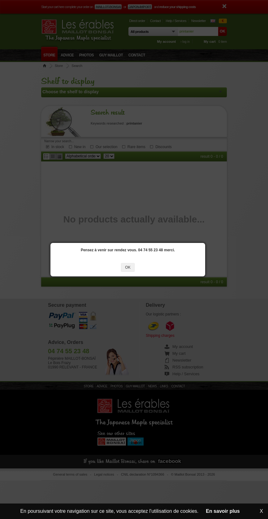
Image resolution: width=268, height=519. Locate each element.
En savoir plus (223, 511)
